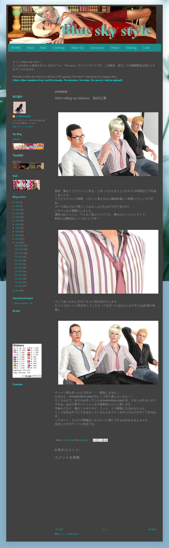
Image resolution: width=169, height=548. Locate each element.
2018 (17, 224)
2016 (17, 232)
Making (131, 48)
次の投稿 (59, 529)
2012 (17, 291)
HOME (16, 48)
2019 (17, 221)
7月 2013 (19, 264)
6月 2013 (19, 268)
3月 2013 (19, 279)
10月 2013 (19, 253)
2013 (17, 243)
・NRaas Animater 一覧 (22, 303)
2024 (17, 206)
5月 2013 (19, 271)
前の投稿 (152, 529)
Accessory (97, 48)
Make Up (77, 48)
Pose (31, 48)
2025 (17, 202)
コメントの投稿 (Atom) (69, 534)
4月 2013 (19, 275)
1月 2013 (19, 286)
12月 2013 (19, 246)
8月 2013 (19, 260)
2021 (17, 213)
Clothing (59, 48)
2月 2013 (19, 282)
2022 (17, 210)
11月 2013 (19, 249)
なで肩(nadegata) (23, 116)
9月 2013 (19, 257)
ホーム (105, 529)
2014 (17, 239)
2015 (17, 235)
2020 (17, 217)
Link (146, 48)
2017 (17, 228)
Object (115, 48)
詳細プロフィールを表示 (23, 127)
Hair (43, 48)
